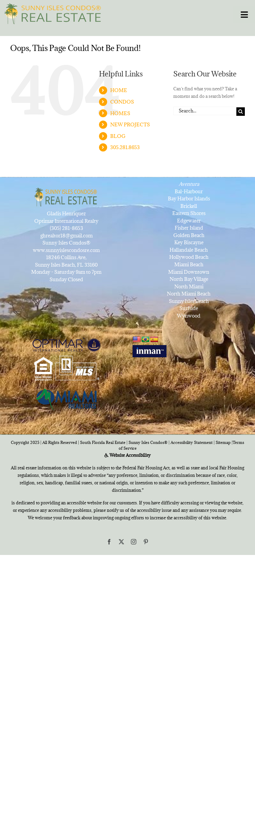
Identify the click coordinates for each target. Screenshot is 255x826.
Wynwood (188, 315)
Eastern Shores (188, 213)
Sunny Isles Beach (189, 301)
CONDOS (122, 101)
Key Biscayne (188, 242)
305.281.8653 (125, 147)
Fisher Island (189, 228)
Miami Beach (188, 264)
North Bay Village (189, 279)
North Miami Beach (189, 293)
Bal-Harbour (189, 191)
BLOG (117, 136)
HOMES (120, 113)
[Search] (240, 111)
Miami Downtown (188, 272)
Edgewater (189, 220)
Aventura (189, 184)
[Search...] (204, 111)
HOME (118, 90)
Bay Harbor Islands (189, 198)
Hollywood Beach (189, 257)
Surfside (188, 308)
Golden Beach (188, 235)
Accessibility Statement (192, 442)
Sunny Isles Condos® (148, 442)
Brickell (188, 206)
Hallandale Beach (189, 250)
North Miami (188, 286)
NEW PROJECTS (130, 124)
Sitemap (223, 442)
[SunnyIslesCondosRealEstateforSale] (54, 13)
